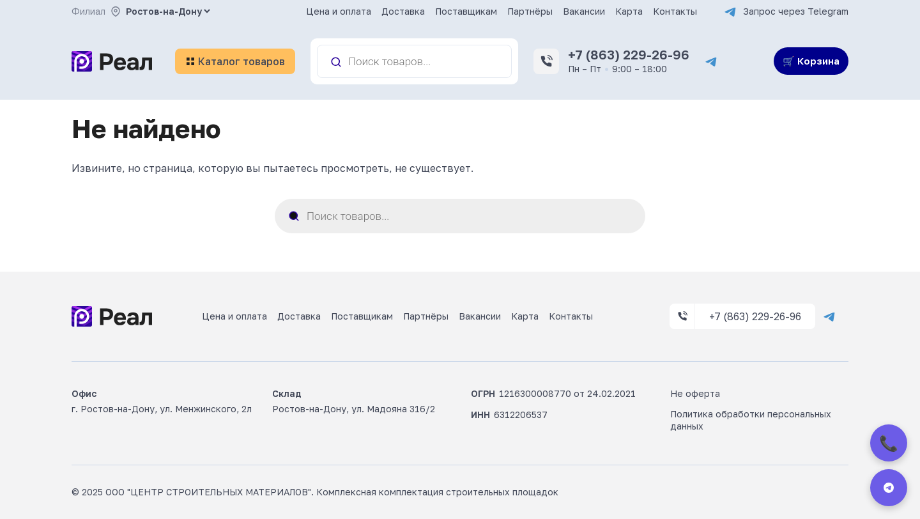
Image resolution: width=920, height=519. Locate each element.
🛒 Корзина (811, 60)
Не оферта (695, 393)
